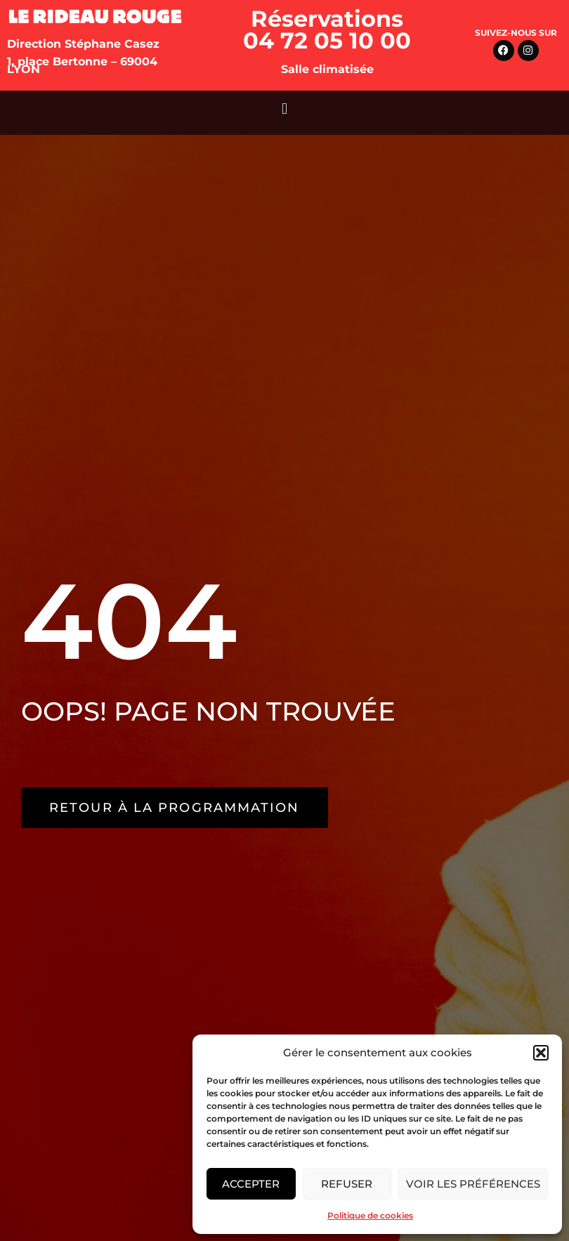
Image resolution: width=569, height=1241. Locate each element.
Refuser (346, 1183)
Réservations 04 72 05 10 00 (327, 29)
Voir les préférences (473, 1183)
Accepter (251, 1183)
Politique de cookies (370, 1215)
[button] (541, 1053)
